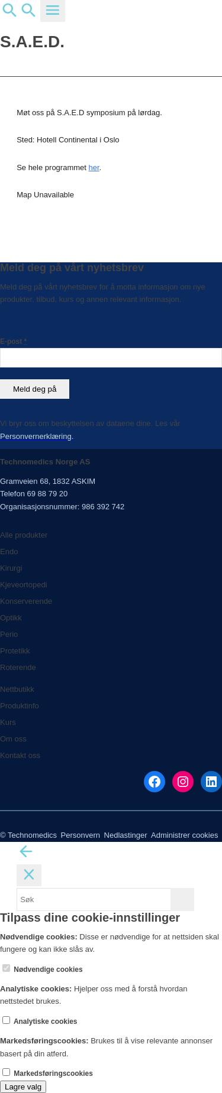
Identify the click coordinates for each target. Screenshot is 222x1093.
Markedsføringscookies (47, 1073)
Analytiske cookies (40, 1021)
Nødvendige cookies (42, 969)
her (94, 167)
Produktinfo (19, 705)
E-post (13, 341)
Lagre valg (23, 1086)
